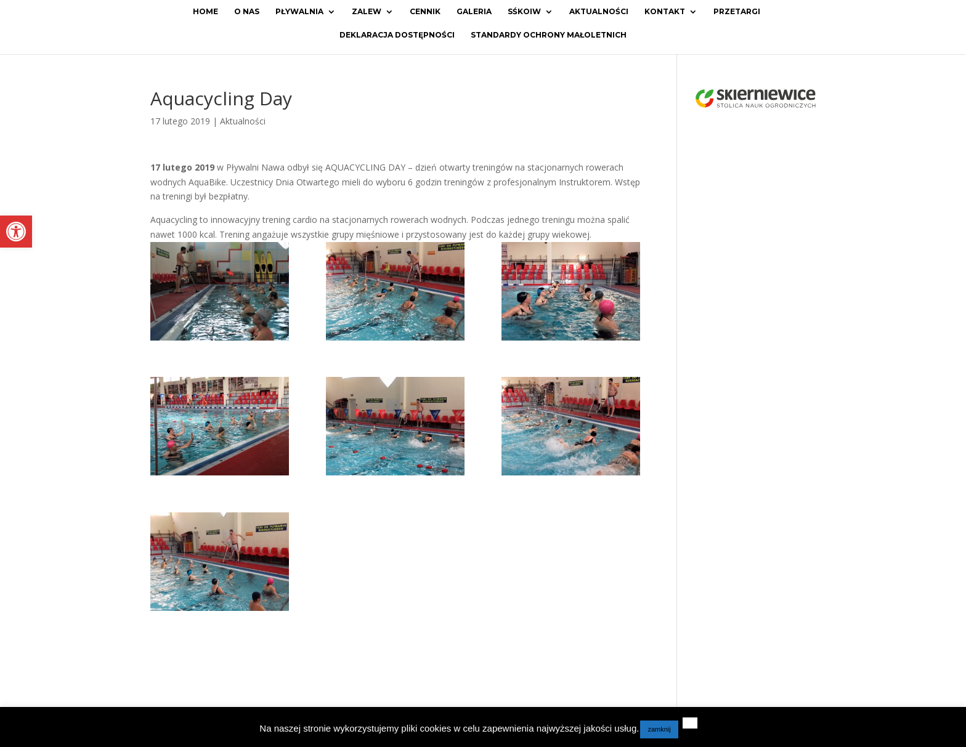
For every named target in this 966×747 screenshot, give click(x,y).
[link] (16, 232)
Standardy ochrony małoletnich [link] (549, 35)
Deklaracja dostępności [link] (397, 35)
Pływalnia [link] (299, 11)
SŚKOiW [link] (524, 11)
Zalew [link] (366, 11)
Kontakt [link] (664, 11)
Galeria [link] (474, 11)
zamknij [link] (658, 729)
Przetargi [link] (736, 11)
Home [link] (205, 11)
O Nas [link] (246, 11)
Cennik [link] (425, 11)
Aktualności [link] (598, 11)
